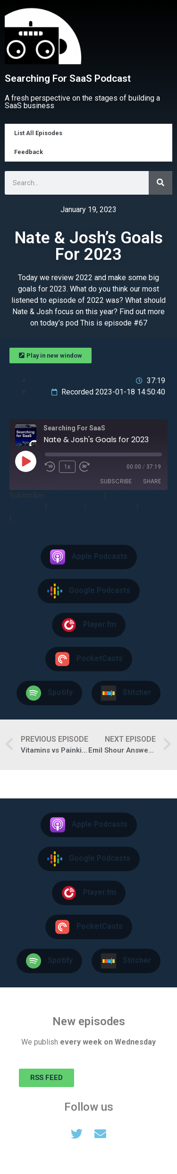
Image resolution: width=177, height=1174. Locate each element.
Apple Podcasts (74, 495)
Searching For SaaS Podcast (68, 78)
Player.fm (65, 506)
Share (152, 481)
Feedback (28, 151)
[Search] (160, 183)
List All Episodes (38, 133)
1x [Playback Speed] (67, 466)
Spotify (153, 506)
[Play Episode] (25, 461)
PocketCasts (111, 506)
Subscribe (116, 481)
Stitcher (28, 518)
